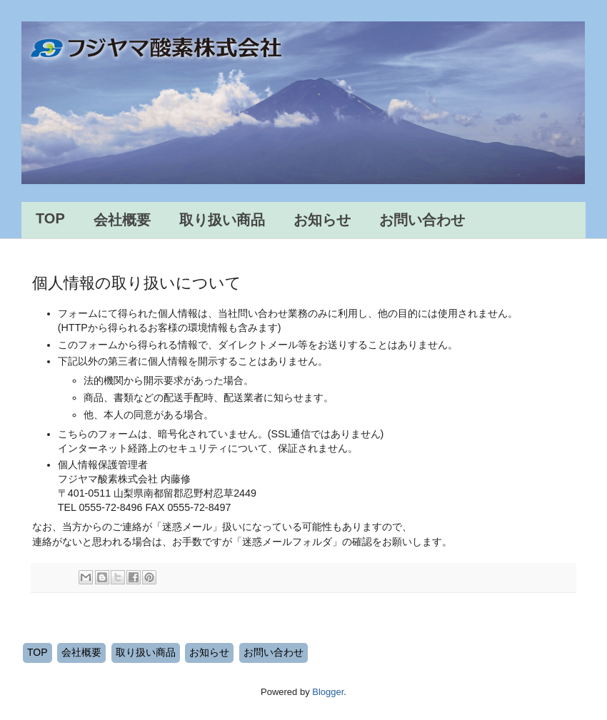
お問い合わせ (422, 220)
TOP (50, 218)
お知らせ (322, 220)
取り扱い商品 (222, 220)
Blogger (327, 691)
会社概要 (122, 220)
